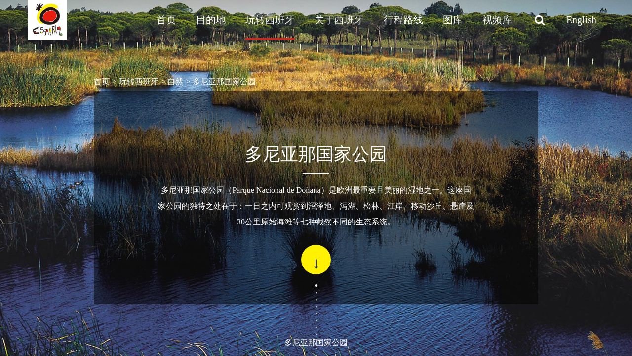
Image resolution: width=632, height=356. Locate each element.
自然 (175, 81)
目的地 (211, 19)
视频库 (497, 19)
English (581, 19)
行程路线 (403, 19)
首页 (166, 19)
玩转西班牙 (270, 19)
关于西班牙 (339, 19)
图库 (453, 19)
